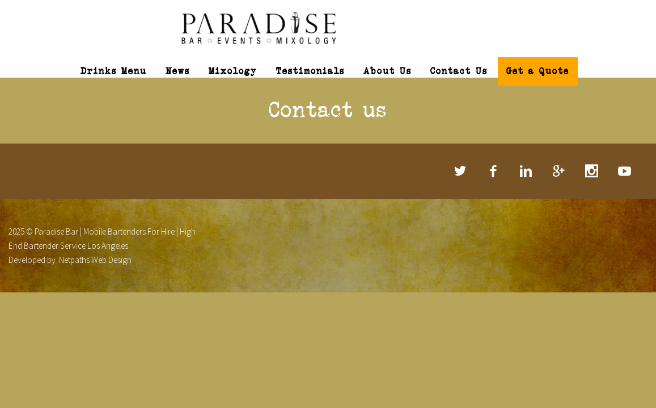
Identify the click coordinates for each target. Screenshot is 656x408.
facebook (493, 171)
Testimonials (310, 71)
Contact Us (459, 71)
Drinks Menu (114, 71)
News (178, 71)
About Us (387, 71)
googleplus (559, 171)
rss (624, 171)
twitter (460, 171)
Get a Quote (537, 71)
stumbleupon (591, 171)
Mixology (233, 71)
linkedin (526, 171)
